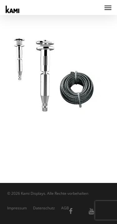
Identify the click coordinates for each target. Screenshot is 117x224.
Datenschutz (44, 208)
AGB (65, 208)
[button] (108, 7)
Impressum (17, 208)
